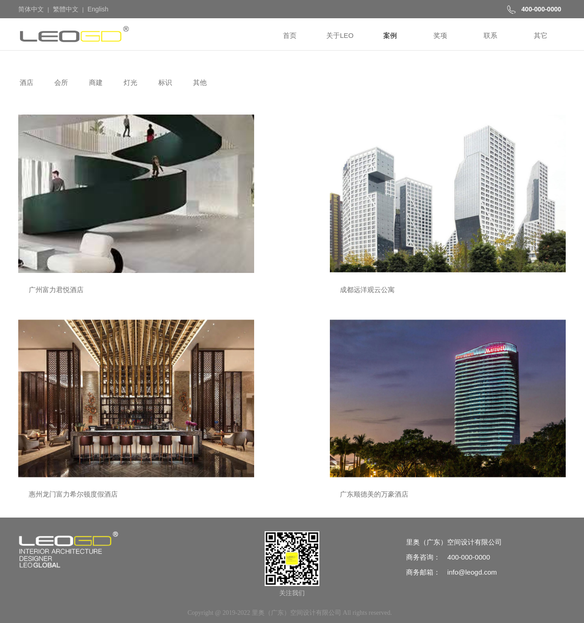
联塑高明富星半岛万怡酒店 (344, 333)
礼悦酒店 (177, 454)
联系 (490, 35)
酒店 (25, 82)
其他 (199, 82)
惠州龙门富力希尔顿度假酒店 (347, 212)
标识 (164, 82)
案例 (390, 35)
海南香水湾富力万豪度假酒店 (68, 333)
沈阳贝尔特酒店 (327, 454)
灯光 (129, 82)
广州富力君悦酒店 (51, 212)
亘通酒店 (456, 454)
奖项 (440, 35)
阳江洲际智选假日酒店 (477, 333)
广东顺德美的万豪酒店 (477, 212)
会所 (60, 82)
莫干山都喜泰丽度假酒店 (61, 454)
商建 (95, 82)
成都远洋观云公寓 (190, 212)
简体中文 (31, 9)
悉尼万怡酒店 (183, 333)
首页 (290, 35)
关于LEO (340, 35)
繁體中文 (65, 9)
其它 (541, 35)
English (98, 9)
